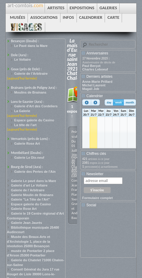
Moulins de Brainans (30, 92)
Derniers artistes (99, 76)
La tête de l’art (25, 125)
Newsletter (94, 174)
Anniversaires (97, 53)
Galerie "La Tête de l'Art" (30, 199)
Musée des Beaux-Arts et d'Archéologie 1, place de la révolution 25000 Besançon (28, 241)
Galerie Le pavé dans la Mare (33, 181)
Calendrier (94, 96)
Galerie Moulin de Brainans (32, 195)
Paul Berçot (91, 66)
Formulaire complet (97, 198)
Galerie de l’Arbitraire (31, 73)
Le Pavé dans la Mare (31, 46)
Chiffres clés (96, 154)
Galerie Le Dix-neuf (29, 157)
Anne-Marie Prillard (97, 81)
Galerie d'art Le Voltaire (29, 185)
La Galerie (22, 111)
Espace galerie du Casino (34, 120)
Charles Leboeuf (95, 69)
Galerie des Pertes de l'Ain (35, 171)
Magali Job (90, 89)
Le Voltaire (22, 59)
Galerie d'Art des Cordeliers (36, 106)
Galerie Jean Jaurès (26, 222)
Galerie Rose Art (27, 143)
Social (91, 205)
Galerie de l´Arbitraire (28, 190)
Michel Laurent (94, 85)
